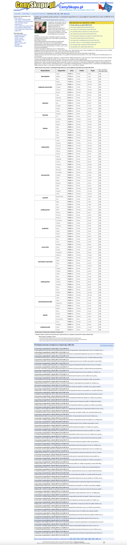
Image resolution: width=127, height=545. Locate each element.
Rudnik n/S (58, 217)
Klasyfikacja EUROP (21, 35)
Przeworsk (58, 215)
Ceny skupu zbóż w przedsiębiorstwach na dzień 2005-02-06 (84, 40)
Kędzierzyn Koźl (59, 196)
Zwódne (58, 111)
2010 (82, 539)
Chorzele (58, 156)
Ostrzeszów (58, 284)
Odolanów (58, 281)
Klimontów (58, 324)
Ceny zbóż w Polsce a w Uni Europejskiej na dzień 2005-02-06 (85, 42)
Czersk (57, 241)
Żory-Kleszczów (59, 319)
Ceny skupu (17, 13)
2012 (74, 539)
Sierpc (57, 188)
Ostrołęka (58, 175)
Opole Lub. (58, 100)
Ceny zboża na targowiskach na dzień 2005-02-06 (82, 38)
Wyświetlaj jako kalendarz (106, 345)
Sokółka (58, 231)
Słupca (57, 289)
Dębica (57, 201)
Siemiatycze (58, 225)
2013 (71, 539)
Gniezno (58, 273)
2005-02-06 (66, 13)
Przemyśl (58, 212)
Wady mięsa (18, 41)
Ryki (57, 103)
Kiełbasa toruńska (20, 36)
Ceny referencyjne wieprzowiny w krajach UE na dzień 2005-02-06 (86, 36)
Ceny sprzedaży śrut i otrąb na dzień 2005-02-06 (81, 47)
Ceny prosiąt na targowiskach (39, 13)
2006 (97, 539)
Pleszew (58, 287)
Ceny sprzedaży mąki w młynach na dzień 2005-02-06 (83, 44)
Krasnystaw (58, 97)
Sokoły (57, 228)
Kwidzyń (58, 249)
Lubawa (57, 257)
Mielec (57, 209)
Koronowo (58, 89)
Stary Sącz (58, 148)
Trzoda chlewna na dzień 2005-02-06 (81, 25)
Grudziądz (58, 87)
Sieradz (57, 129)
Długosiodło (58, 159)
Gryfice (57, 297)
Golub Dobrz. (59, 84)
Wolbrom (58, 151)
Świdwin (58, 305)
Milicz (57, 79)
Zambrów (58, 236)
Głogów (57, 73)
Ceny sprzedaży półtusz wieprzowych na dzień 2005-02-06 (84, 31)
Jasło (57, 204)
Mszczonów (58, 169)
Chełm (57, 95)
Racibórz (58, 313)
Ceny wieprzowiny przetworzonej (24, 26)
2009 (86, 539)
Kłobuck (58, 308)
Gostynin (58, 167)
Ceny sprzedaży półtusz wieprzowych (21, 23)
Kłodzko (58, 76)
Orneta (57, 263)
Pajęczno (58, 124)
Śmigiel (57, 295)
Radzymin (58, 183)
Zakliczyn (58, 153)
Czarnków (58, 271)
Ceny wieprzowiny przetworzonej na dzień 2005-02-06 (83, 33)
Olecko (57, 260)
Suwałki (58, 233)
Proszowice (58, 145)
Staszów (58, 329)
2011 (78, 539)
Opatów (57, 327)
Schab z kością (19, 38)
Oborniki (58, 279)
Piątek (57, 127)
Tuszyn (57, 132)
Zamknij (104, 542)
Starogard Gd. (59, 252)
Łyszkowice (58, 119)
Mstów (57, 311)
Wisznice (58, 108)
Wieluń (57, 137)
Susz (57, 265)
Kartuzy (57, 247)
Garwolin (58, 161)
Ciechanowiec (59, 220)
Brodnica (58, 81)
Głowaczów (58, 164)
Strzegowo (58, 191)
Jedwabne (58, 223)
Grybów (58, 140)
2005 (58, 13)
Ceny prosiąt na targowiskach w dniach (51, 348)
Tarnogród (58, 105)
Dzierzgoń (58, 244)
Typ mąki (17, 44)
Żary (57, 116)
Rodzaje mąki (18, 46)
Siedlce (57, 185)
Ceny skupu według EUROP (23, 19)
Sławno (57, 300)
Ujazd (57, 135)
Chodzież (58, 268)
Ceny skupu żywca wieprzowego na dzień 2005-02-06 (83, 29)
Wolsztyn (58, 292)
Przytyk (57, 177)
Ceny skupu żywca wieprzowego (24, 21)
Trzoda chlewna (26, 13)
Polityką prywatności (79, 541)
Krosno (57, 207)
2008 (89, 539)
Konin (57, 276)
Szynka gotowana (19, 39)
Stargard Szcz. (59, 303)
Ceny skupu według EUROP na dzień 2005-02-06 (82, 27)
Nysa (57, 199)
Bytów (57, 239)
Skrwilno (58, 92)
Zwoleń (57, 193)
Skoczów (58, 316)
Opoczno (58, 121)
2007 (93, 539)
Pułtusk (57, 180)
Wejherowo (58, 255)
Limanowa (58, 143)
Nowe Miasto (59, 172)
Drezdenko (58, 113)
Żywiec (57, 321)
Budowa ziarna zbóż (20, 43)
